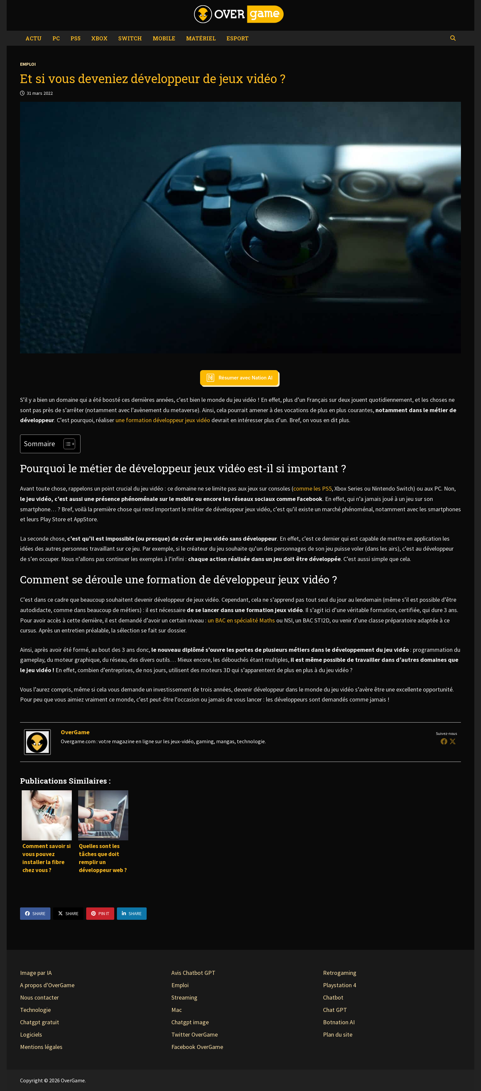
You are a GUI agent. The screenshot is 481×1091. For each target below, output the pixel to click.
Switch (130, 38)
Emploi (28, 64)
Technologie (35, 1010)
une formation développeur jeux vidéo (163, 420)
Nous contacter (39, 997)
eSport (237, 38)
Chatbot (333, 997)
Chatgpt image (190, 1022)
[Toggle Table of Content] (65, 444)
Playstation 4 (339, 985)
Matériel (201, 38)
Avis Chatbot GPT (193, 973)
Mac (176, 1010)
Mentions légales (41, 1047)
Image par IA (36, 973)
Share (35, 913)
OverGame (75, 732)
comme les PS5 (312, 488)
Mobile (164, 38)
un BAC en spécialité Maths (241, 620)
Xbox (99, 38)
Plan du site (337, 1034)
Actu (33, 38)
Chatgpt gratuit (39, 1022)
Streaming (184, 997)
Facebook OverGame (197, 1047)
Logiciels (31, 1034)
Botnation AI (339, 1022)
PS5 (75, 38)
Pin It (100, 913)
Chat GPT (335, 1010)
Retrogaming (339, 973)
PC (56, 38)
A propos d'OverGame (47, 985)
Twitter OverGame (194, 1034)
